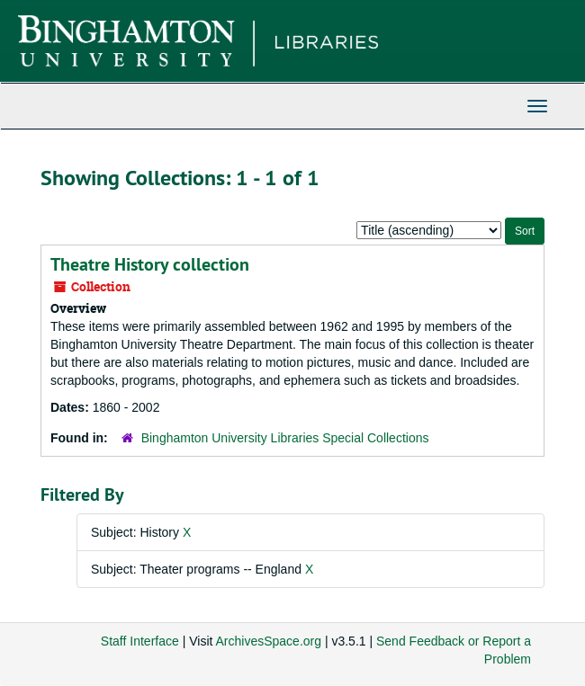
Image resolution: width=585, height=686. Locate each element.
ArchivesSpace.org (269, 641)
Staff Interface (140, 641)
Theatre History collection (149, 264)
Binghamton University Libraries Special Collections (285, 438)
